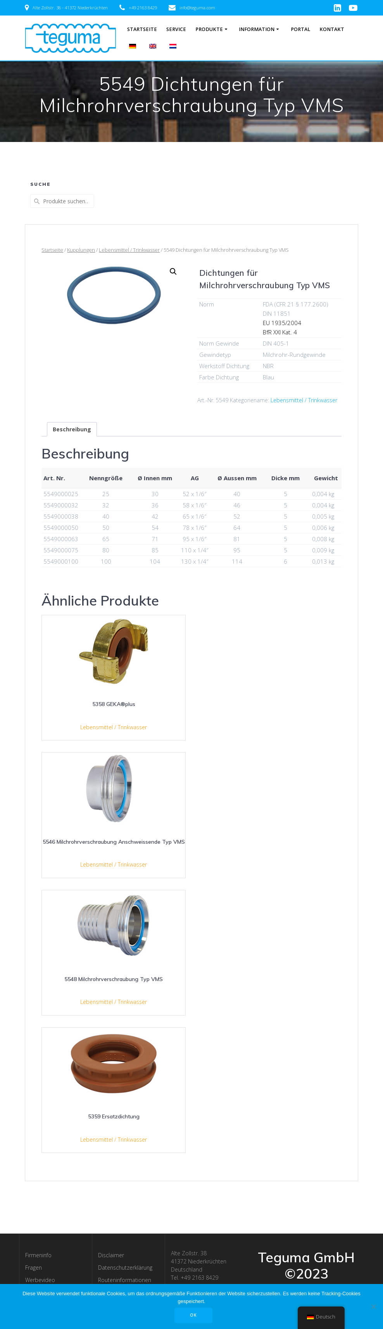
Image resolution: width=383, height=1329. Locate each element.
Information (256, 29)
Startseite (142, 29)
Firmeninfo (38, 1255)
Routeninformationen (124, 1280)
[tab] (72, 429)
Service (176, 29)
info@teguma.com (197, 7)
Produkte (209, 29)
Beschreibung (72, 429)
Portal (300, 29)
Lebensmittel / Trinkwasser (129, 249)
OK (193, 1315)
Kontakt (331, 29)
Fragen (33, 1267)
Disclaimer (111, 1255)
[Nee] (373, 1306)
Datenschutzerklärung (125, 1267)
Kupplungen (81, 249)
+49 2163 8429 (143, 7)
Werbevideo (40, 1280)
